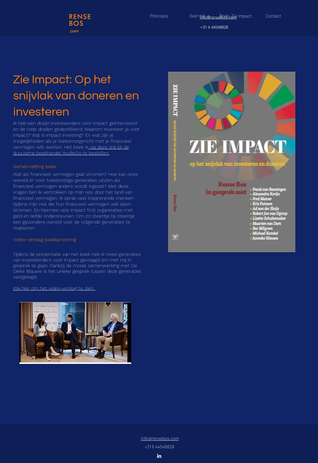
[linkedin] (159, 456)
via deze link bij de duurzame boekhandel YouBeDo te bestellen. (71, 150)
